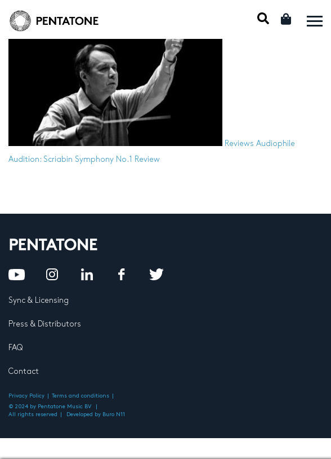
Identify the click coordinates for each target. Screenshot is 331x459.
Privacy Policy (26, 396)
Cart (287, 19)
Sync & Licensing (38, 300)
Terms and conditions (80, 396)
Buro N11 (113, 414)
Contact (23, 371)
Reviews (239, 143)
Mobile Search (263, 18)
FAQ (15, 347)
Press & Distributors (44, 324)
